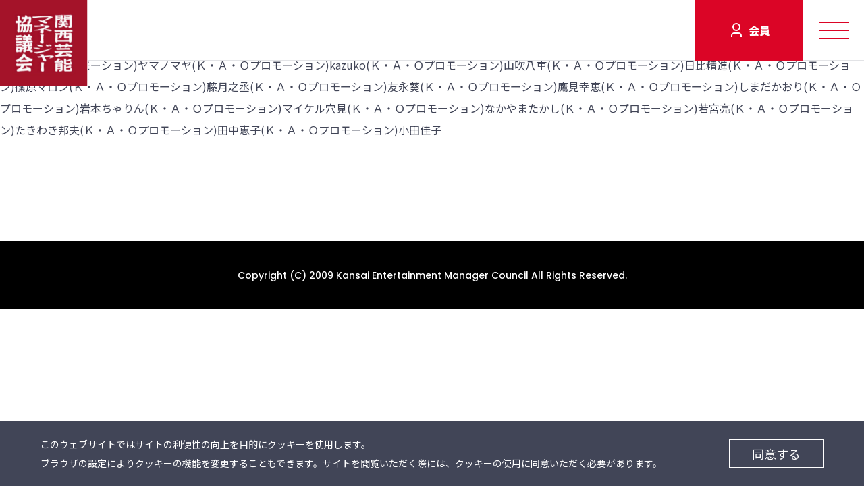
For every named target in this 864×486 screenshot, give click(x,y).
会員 (759, 30)
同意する (776, 453)
